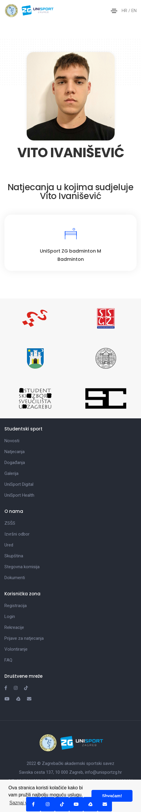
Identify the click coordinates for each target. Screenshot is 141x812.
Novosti (11, 440)
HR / (126, 10)
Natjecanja (14, 451)
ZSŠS (9, 523)
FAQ (8, 660)
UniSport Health (19, 495)
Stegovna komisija (22, 566)
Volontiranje (16, 649)
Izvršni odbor (17, 534)
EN (134, 10)
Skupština (13, 556)
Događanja (14, 462)
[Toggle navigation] (114, 11)
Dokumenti (14, 577)
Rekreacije (14, 627)
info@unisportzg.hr (103, 772)
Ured (8, 545)
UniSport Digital (18, 484)
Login (9, 616)
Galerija (11, 473)
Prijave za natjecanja (24, 638)
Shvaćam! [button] (112, 795)
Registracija (15, 605)
